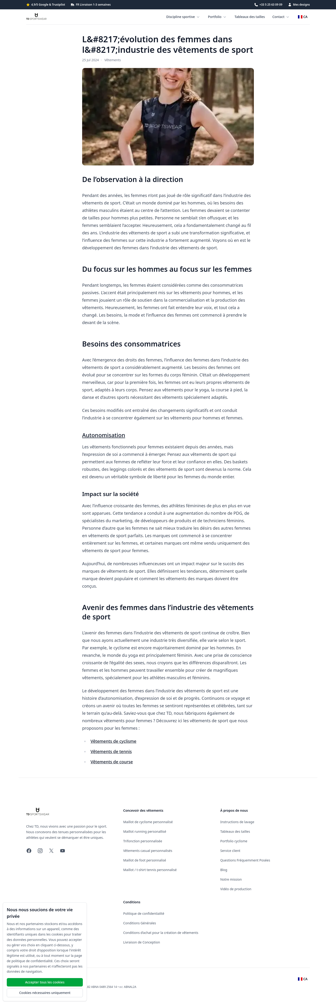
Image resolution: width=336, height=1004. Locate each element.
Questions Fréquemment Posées (245, 860)
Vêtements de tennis (111, 751)
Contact (281, 16)
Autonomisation (103, 435)
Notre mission (231, 879)
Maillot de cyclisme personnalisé (148, 822)
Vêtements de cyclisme (113, 741)
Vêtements (112, 60)
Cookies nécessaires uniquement (44, 992)
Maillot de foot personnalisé (144, 860)
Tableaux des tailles (249, 16)
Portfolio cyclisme (233, 841)
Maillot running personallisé (144, 831)
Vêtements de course (112, 762)
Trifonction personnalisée (142, 841)
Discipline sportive (183, 16)
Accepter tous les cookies (44, 982)
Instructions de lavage (237, 822)
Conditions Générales (139, 923)
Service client (230, 850)
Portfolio (217, 16)
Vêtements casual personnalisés (147, 850)
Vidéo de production (235, 889)
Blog (223, 870)
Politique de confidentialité (143, 913)
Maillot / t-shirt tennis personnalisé (150, 870)
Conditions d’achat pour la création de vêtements (160, 932)
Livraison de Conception (141, 942)
